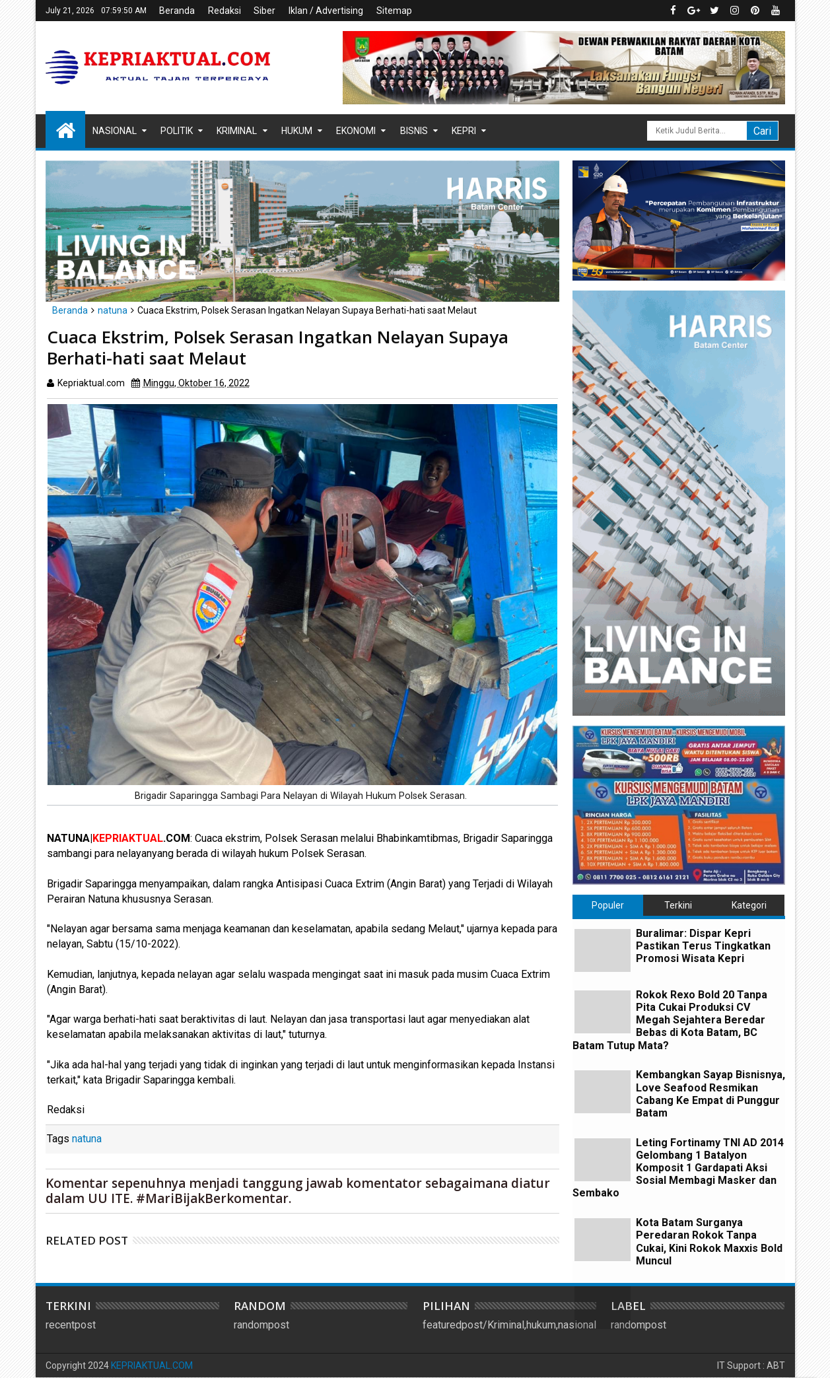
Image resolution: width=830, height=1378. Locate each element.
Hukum (296, 130)
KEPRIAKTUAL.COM (152, 1365)
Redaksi (224, 10)
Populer (608, 905)
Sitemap (394, 10)
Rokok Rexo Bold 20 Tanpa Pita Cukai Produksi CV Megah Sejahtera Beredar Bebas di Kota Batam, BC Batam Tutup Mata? (669, 1020)
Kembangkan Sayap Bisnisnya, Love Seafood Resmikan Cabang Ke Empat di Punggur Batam (710, 1093)
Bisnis (414, 130)
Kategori (749, 905)
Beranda (177, 10)
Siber (264, 10)
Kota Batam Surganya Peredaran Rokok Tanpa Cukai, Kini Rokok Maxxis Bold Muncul (709, 1241)
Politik (176, 130)
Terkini (678, 905)
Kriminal (237, 130)
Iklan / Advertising (326, 10)
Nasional (114, 130)
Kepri (464, 130)
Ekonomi (356, 130)
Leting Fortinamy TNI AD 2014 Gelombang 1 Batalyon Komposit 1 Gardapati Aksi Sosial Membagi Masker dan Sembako (678, 1168)
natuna (87, 1138)
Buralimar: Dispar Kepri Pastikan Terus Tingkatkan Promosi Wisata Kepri (703, 946)
